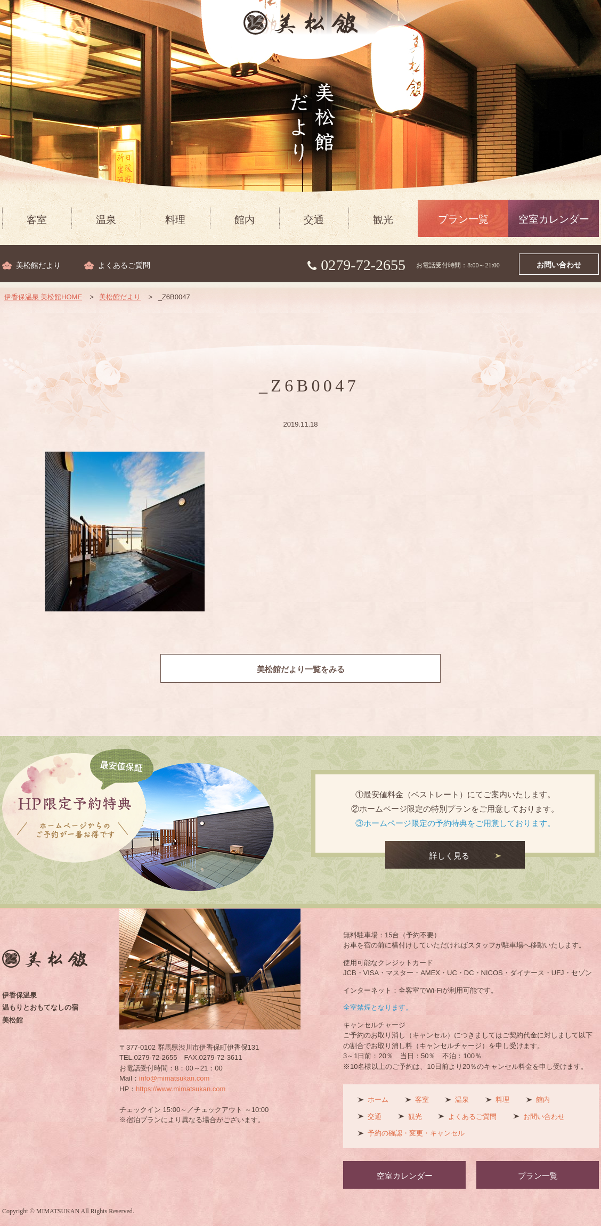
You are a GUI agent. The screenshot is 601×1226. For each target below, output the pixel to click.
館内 (244, 219)
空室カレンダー (553, 219)
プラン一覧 (463, 219)
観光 (383, 219)
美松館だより (38, 265)
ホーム (378, 1100)
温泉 (106, 219)
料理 (175, 219)
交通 (314, 219)
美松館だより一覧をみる (301, 669)
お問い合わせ (559, 265)
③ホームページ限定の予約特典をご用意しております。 (455, 823)
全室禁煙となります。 (377, 1007)
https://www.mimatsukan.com (180, 1089)
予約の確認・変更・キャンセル (416, 1133)
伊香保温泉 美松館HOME (43, 297)
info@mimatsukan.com (174, 1078)
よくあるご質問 (124, 265)
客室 (37, 219)
